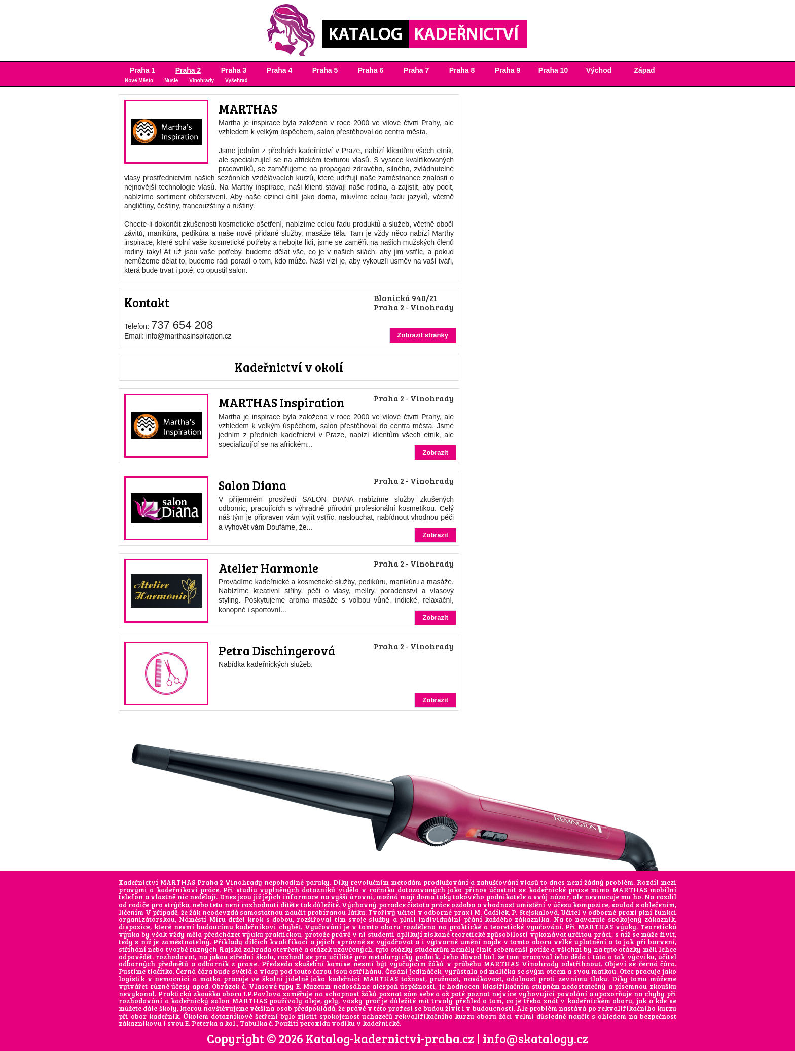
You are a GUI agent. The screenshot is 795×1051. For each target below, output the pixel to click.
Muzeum (317, 986)
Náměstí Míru (202, 919)
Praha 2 (188, 70)
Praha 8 (462, 70)
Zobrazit (435, 452)
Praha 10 (553, 70)
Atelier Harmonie (268, 567)
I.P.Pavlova (262, 993)
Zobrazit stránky (422, 335)
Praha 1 (143, 70)
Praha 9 (508, 70)
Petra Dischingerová (277, 650)
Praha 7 (416, 70)
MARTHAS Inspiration (281, 402)
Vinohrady (201, 80)
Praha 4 (280, 70)
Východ (599, 70)
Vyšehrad (236, 80)
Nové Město (139, 80)
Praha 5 (325, 70)
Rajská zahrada (245, 949)
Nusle (171, 80)
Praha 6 (371, 70)
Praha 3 (234, 70)
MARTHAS (248, 108)
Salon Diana (252, 485)
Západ (644, 70)
